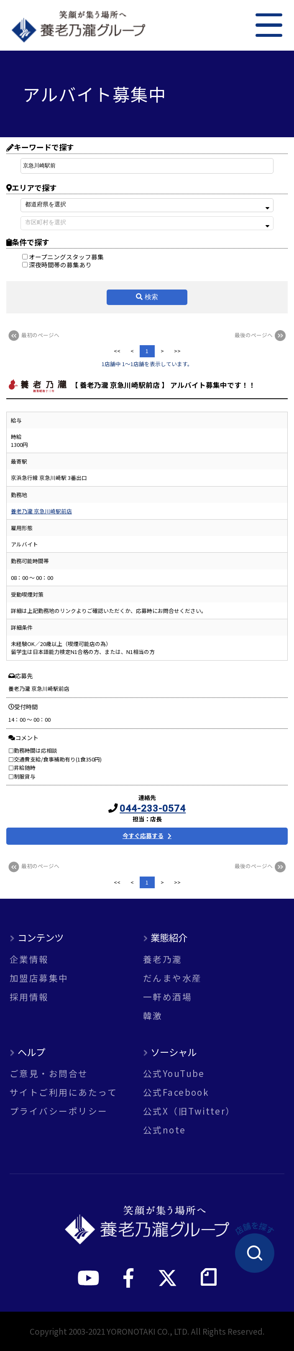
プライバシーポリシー (59, 1111)
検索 (151, 296)
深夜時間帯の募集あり (57, 264)
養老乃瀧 (162, 959)
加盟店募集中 (39, 978)
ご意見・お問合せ (49, 1073)
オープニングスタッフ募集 (63, 256)
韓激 (153, 1015)
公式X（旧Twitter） (189, 1111)
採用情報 (29, 996)
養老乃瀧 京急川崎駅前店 (41, 511)
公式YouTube (174, 1073)
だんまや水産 (172, 978)
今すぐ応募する (143, 835)
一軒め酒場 (167, 996)
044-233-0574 (153, 808)
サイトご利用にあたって (63, 1092)
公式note (164, 1129)
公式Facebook (176, 1092)
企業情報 (29, 959)
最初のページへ (32, 335)
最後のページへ (261, 335)
